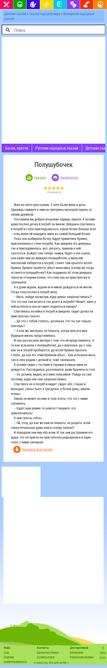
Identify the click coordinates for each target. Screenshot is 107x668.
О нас (6, 652)
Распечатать (69, 177)
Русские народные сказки (57, 148)
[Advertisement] (53, 90)
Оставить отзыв (45, 657)
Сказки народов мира (44, 13)
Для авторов (76, 652)
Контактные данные (48, 652)
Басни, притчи (16, 148)
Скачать (40, 177)
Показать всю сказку (37, 449)
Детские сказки (15, 13)
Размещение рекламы (82, 657)
